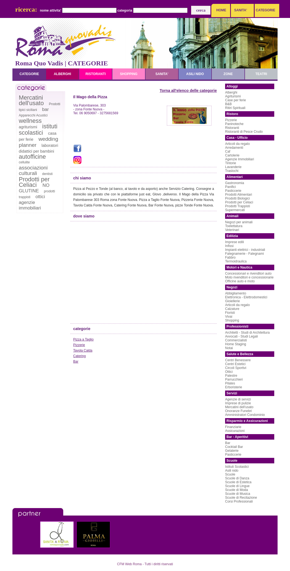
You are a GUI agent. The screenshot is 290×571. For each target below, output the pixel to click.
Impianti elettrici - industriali (245, 250)
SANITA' (240, 10)
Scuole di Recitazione (241, 498)
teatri (261, 74)
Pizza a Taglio (83, 339)
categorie (29, 74)
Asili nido (231, 470)
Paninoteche (234, 124)
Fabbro (230, 257)
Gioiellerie (232, 301)
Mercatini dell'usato (31, 100)
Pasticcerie (233, 191)
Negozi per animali (238, 222)
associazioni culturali (33, 170)
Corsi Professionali (239, 501)
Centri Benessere (238, 360)
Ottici (229, 372)
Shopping (232, 320)
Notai (229, 348)
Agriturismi (233, 96)
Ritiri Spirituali (235, 108)
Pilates (230, 383)
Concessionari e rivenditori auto (248, 273)
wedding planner (38, 142)
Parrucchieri (234, 379)
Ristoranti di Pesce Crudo (244, 132)
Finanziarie (233, 427)
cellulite (24, 162)
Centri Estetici (235, 364)
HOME (221, 10)
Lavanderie (233, 167)
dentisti (47, 174)
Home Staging (235, 344)
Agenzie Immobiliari (239, 159)
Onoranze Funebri (238, 411)
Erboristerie (233, 387)
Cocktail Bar (234, 447)
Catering (79, 356)
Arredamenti (234, 148)
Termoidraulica (236, 261)
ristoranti (95, 74)
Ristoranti (232, 128)
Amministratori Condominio (245, 415)
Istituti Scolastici (237, 467)
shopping (128, 74)
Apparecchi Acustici (33, 115)
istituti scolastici (38, 129)
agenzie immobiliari (30, 205)
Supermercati (235, 210)
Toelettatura (233, 226)
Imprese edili (234, 242)
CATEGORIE (264, 10)
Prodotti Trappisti (237, 206)
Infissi (229, 246)
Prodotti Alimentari (238, 194)
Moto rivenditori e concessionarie (249, 277)
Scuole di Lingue (237, 486)
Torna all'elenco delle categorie (188, 90)
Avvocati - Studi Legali (241, 336)
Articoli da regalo (237, 144)
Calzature (232, 309)
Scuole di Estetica (238, 482)
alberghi (62, 74)
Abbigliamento (235, 293)
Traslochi (231, 171)
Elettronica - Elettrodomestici (246, 297)
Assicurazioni (235, 431)
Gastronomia (234, 183)
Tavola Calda (82, 350)
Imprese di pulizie (238, 403)
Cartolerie (232, 155)
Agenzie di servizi (238, 399)
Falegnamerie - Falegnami (244, 254)
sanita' (161, 74)
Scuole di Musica (237, 494)
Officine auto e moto (240, 281)
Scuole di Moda (236, 490)
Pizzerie (79, 345)
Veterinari (232, 230)
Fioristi (230, 313)
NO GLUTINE (34, 188)
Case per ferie (235, 100)
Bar (75, 361)
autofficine (32, 156)
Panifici (230, 187)
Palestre (231, 376)
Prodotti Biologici (237, 198)
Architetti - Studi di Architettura (247, 332)
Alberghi (231, 92)
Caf (227, 151)
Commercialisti (236, 340)
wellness (30, 120)
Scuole (230, 474)
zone (228, 74)
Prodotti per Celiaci (34, 182)
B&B (228, 104)
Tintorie (230, 163)
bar (45, 109)
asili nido (195, 74)
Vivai (228, 316)
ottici (40, 196)
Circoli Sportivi (235, 368)
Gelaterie (232, 451)
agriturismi (28, 127)
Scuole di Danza (237, 478)
